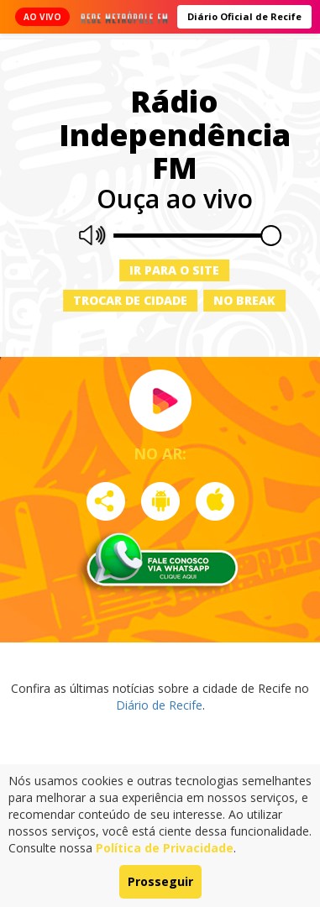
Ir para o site (174, 270)
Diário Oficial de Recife (244, 16)
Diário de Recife (159, 705)
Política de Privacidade (164, 848)
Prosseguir (160, 881)
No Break (244, 300)
